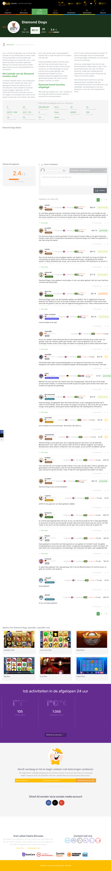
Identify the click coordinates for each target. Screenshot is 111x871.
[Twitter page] (79, 841)
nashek (47, 206)
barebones (48, 517)
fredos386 (48, 333)
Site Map (72, 865)
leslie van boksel (50, 316)
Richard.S (10, 45)
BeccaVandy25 (50, 397)
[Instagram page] (91, 841)
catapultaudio (49, 438)
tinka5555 (48, 357)
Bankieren (71, 13)
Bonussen (24, 13)
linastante (48, 564)
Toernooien (87, 13)
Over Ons (20, 849)
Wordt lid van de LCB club (86, 787)
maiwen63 (48, 274)
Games (39, 13)
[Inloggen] (104, 4)
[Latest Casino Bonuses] (9, 5)
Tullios (47, 376)
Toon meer (44, 223)
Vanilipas (48, 461)
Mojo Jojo (48, 293)
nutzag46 (48, 583)
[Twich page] (85, 841)
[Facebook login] (48, 809)
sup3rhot (48, 500)
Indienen (102, 190)
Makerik (47, 541)
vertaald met (81, 208)
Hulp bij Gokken (60, 865)
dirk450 (47, 600)
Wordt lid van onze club (55, 741)
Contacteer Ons (34, 849)
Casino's (8, 13)
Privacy (49, 865)
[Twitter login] (55, 809)
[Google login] (61, 809)
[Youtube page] (98, 841)
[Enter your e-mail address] (59, 787)
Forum (55, 13)
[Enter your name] (28, 787)
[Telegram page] (67, 841)
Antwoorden (95, 224)
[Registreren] (97, 4)
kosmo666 (48, 421)
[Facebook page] (73, 841)
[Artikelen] (67, 4)
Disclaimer (39, 865)
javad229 (48, 229)
